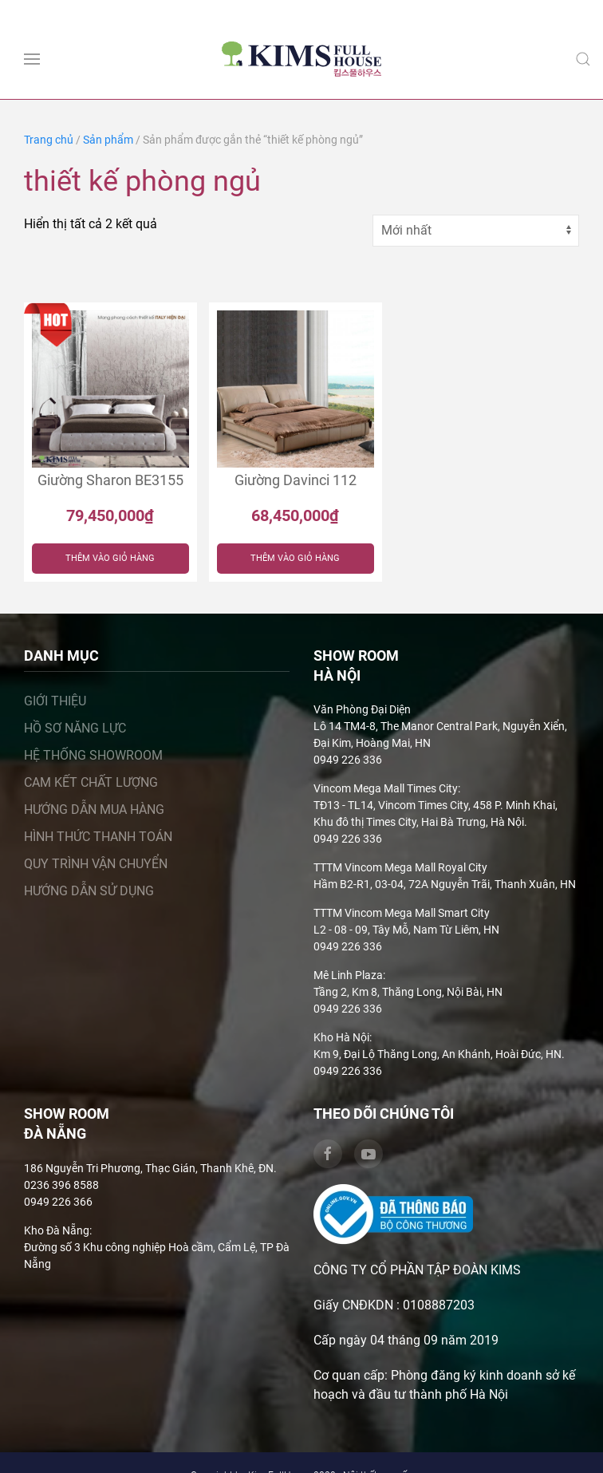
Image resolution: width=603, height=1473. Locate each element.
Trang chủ (48, 139)
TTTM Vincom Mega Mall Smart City (401, 912)
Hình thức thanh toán (98, 836)
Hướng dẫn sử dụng (89, 890)
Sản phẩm (108, 139)
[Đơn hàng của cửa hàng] (475, 231)
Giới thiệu (55, 701)
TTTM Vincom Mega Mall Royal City (400, 867)
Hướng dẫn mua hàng (94, 809)
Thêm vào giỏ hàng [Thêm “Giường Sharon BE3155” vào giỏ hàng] (110, 558)
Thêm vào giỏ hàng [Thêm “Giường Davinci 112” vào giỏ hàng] (295, 558)
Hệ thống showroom (93, 755)
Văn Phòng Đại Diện (362, 709)
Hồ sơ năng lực (75, 728)
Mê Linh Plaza (348, 975)
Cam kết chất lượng (91, 782)
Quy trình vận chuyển (96, 863)
